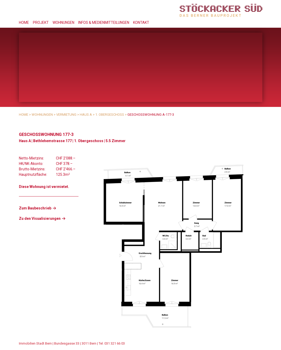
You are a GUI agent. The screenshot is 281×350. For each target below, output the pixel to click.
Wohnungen (63, 22)
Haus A (86, 114)
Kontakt (141, 22)
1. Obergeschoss (109, 114)
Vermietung (66, 114)
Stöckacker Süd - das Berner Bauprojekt (221, 10)
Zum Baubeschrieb (35, 208)
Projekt (41, 22)
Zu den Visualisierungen (40, 218)
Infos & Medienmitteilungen (103, 22)
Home (24, 22)
